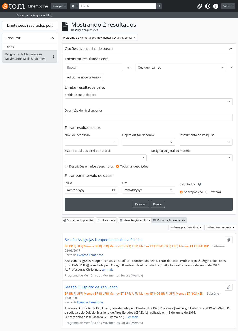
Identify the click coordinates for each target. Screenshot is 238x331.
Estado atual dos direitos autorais (88, 151)
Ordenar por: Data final (184, 227)
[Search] (117, 6)
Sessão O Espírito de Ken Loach (91, 287)
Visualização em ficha (135, 220)
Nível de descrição (77, 135)
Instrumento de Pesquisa (197, 135)
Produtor (12, 37)
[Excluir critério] (231, 67)
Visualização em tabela (169, 220)
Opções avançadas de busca (89, 48)
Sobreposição (193, 192)
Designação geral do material (171, 151)
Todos (9, 47)
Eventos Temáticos (90, 255)
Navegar (58, 6)
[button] (200, 6)
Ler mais (107, 270)
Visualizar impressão (78, 220)
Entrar (227, 6)
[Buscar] (94, 67)
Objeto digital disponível (138, 135)
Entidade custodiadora (80, 95)
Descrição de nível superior (83, 110)
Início (68, 183)
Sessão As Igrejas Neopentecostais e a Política (104, 240)
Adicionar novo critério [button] (83, 77)
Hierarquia (106, 220)
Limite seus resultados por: (30, 25)
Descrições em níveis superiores (91, 166)
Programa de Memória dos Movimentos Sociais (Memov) (29, 56)
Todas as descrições (134, 166)
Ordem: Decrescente (219, 227)
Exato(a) (215, 192)
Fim (124, 183)
